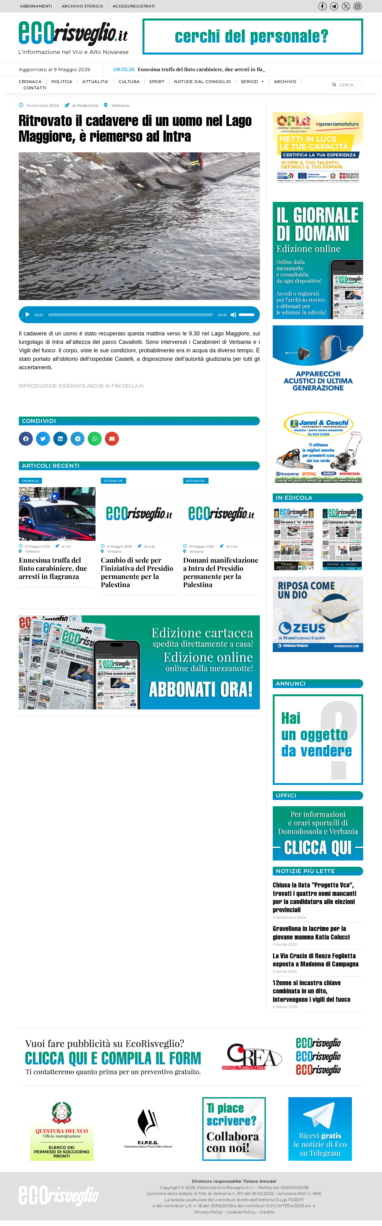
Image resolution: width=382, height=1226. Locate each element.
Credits (267, 1211)
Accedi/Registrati (134, 6)
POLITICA (62, 81)
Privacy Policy (208, 1211)
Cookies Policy (241, 1211)
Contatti (35, 88)
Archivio (285, 81)
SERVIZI (252, 82)
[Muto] (233, 315)
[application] (139, 312)
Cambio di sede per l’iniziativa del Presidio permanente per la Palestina (137, 572)
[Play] (27, 315)
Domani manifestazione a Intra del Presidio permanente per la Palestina (220, 572)
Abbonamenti (36, 6)
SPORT (156, 81)
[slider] (130, 314)
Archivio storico (82, 6)
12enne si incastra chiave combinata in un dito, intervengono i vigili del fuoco (311, 992)
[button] (26, 439)
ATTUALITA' (113, 480)
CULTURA (129, 81)
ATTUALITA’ (95, 81)
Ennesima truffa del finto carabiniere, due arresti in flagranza (53, 568)
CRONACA (30, 81)
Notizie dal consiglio (202, 81)
